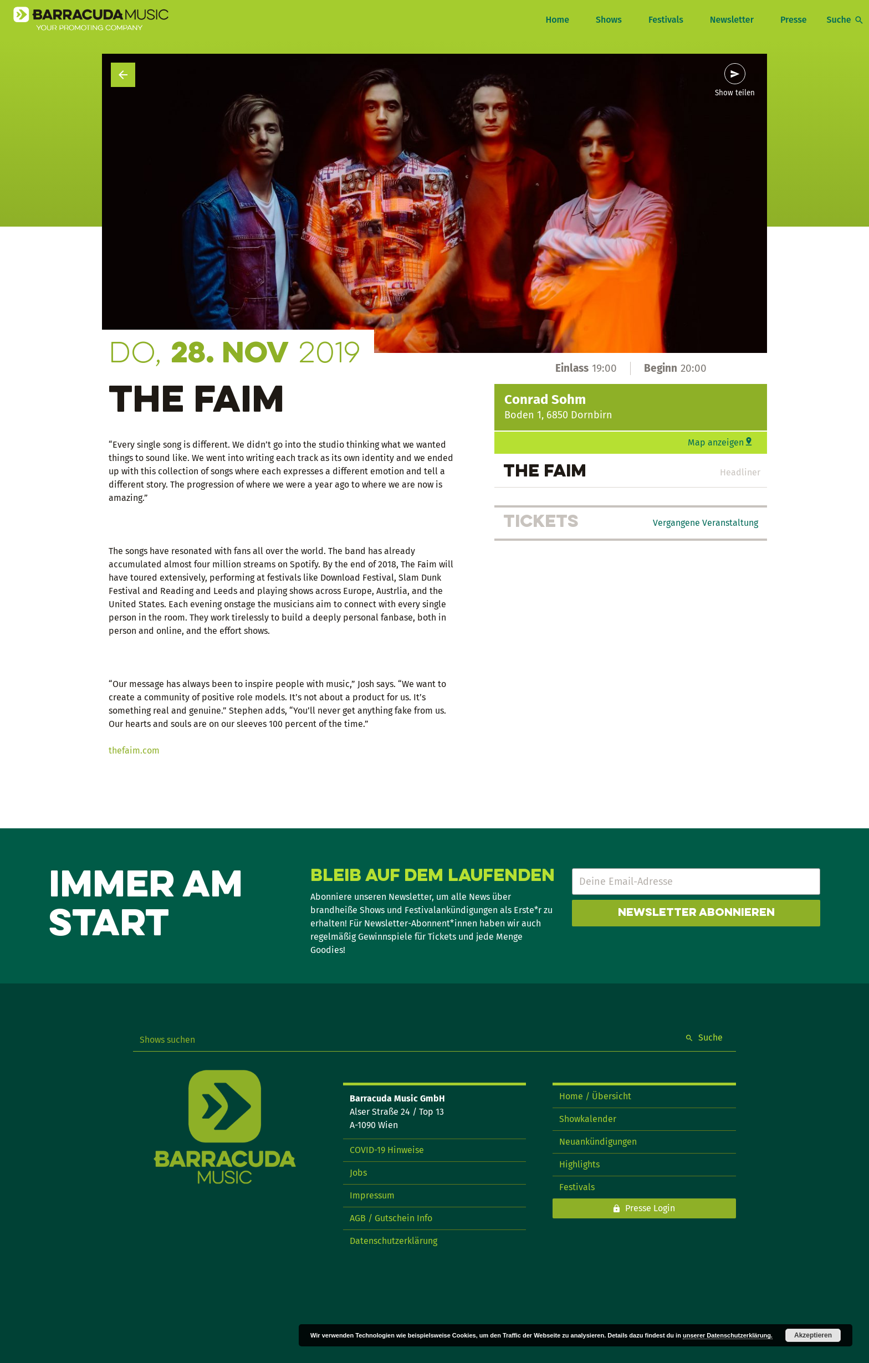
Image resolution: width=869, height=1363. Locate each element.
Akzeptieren (813, 1335)
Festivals (665, 19)
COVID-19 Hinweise (387, 1150)
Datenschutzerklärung (393, 1241)
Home (557, 19)
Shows (609, 19)
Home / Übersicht (595, 1096)
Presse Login (650, 1208)
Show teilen (735, 93)
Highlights (579, 1164)
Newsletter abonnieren (696, 913)
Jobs (358, 1172)
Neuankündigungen (598, 1141)
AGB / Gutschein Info (391, 1218)
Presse (793, 19)
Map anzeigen (716, 442)
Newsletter (732, 19)
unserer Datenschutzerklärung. (728, 1335)
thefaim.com (134, 750)
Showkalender (587, 1119)
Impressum (372, 1195)
